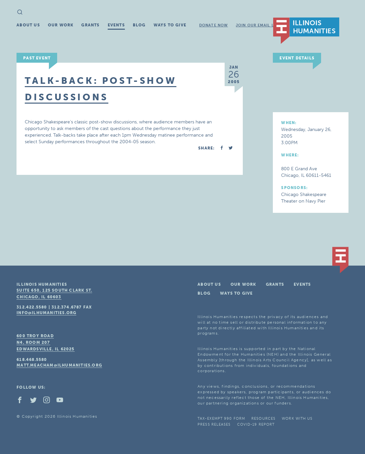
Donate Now (213, 25)
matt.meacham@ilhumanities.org (59, 365)
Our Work (61, 25)
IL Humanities (306, 30)
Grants (90, 25)
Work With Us (297, 418)
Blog (139, 25)
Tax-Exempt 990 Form (221, 418)
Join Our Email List (258, 25)
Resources (263, 418)
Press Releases (214, 424)
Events (116, 25)
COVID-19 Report (256, 424)
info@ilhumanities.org (46, 312)
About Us (28, 25)
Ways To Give (170, 25)
